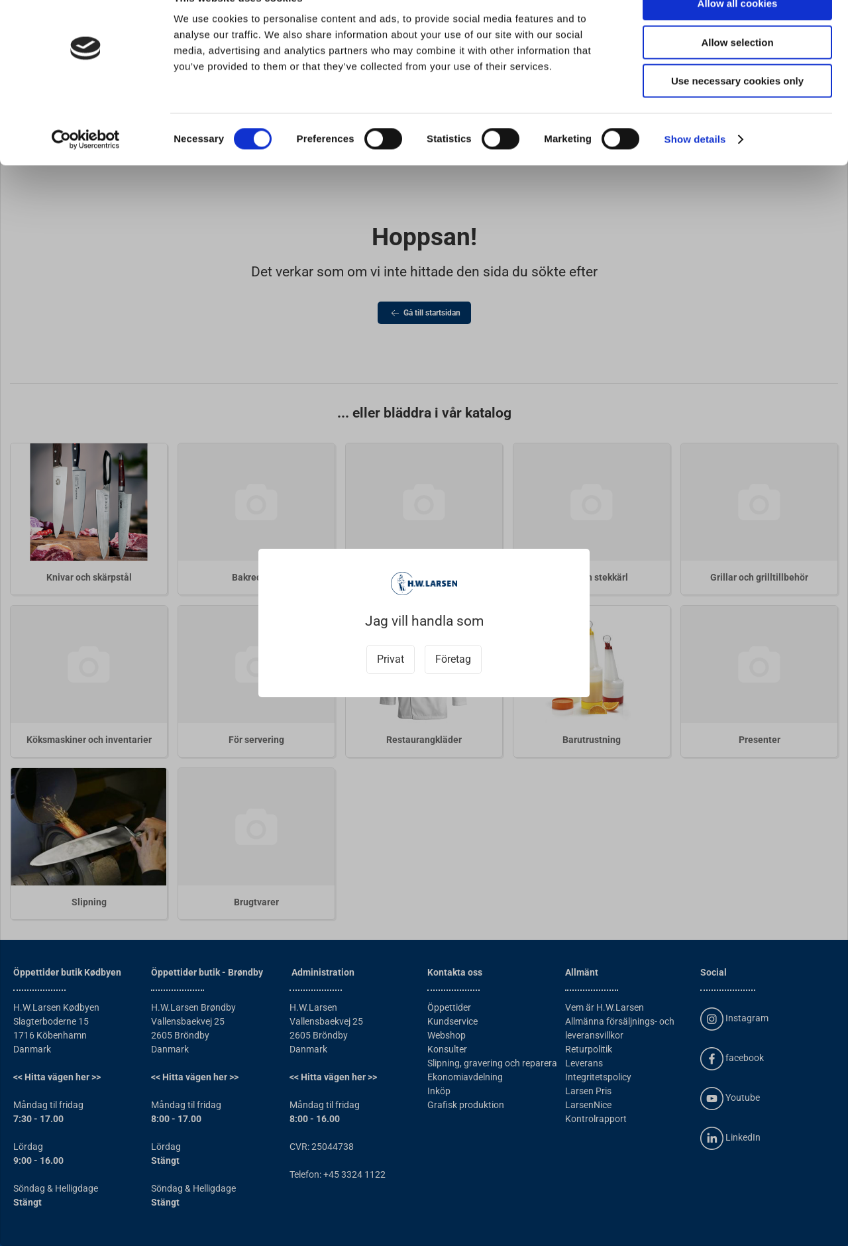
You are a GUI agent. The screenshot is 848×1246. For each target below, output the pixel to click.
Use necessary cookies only (737, 110)
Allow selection (737, 72)
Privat (390, 659)
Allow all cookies (738, 32)
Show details (695, 168)
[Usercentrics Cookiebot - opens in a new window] (86, 169)
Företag (453, 659)
